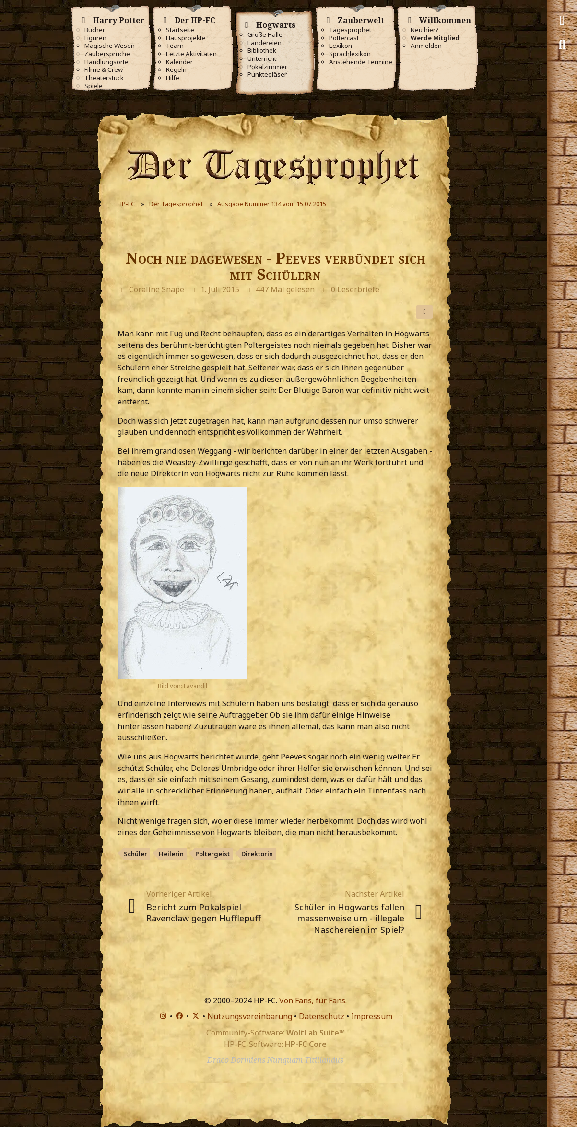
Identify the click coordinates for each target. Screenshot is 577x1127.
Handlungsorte (106, 62)
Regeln (176, 70)
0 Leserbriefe (355, 289)
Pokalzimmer (267, 67)
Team (175, 46)
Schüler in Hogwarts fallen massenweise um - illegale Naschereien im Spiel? (349, 918)
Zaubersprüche (107, 54)
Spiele (93, 86)
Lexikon (340, 46)
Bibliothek (261, 50)
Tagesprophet (350, 30)
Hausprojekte (186, 38)
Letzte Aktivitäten (191, 54)
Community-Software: (275, 1032)
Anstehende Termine (360, 62)
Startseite (180, 30)
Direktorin (257, 854)
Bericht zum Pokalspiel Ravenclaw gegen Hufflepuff (203, 912)
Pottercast (344, 38)
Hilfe (172, 78)
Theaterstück (104, 78)
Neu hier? (425, 30)
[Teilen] (424, 312)
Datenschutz (321, 1016)
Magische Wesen (109, 46)
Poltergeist (212, 854)
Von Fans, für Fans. (313, 1000)
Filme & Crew (103, 70)
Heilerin (171, 854)
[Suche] (562, 45)
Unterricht (261, 59)
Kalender (179, 62)
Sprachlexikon (350, 54)
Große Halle (265, 35)
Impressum (371, 1016)
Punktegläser (267, 74)
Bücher (94, 30)
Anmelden (426, 46)
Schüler (135, 854)
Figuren (95, 38)
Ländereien (264, 43)
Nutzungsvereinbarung (249, 1016)
